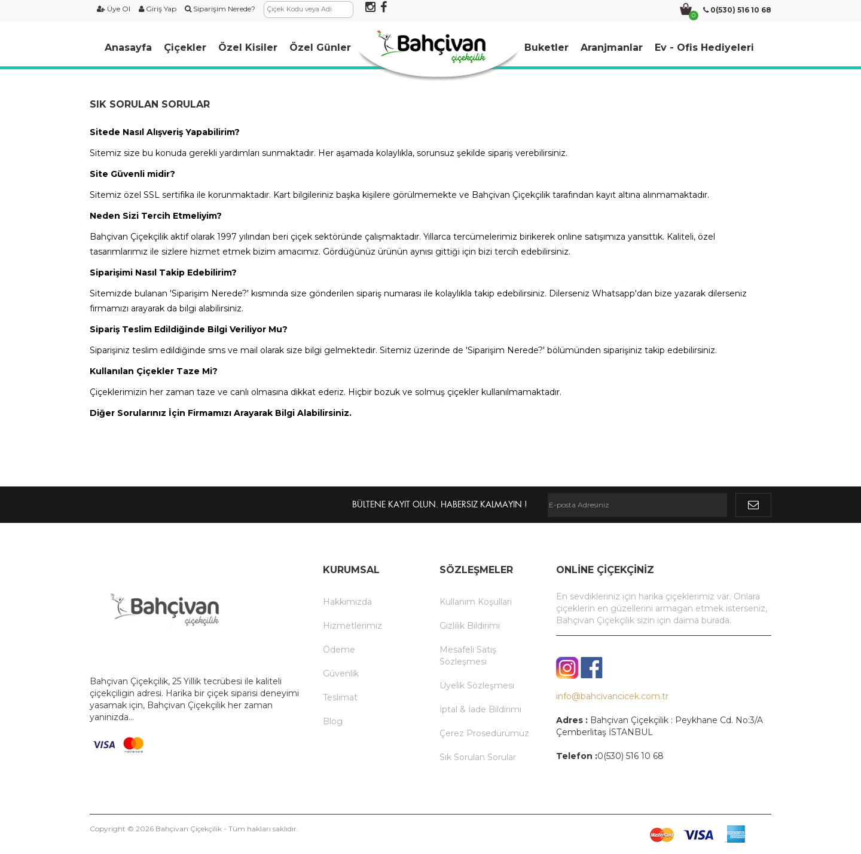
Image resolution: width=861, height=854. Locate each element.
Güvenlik (341, 673)
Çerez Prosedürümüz (484, 733)
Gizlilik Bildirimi (469, 625)
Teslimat (340, 697)
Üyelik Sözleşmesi (476, 685)
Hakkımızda (347, 601)
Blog (333, 721)
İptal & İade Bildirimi (480, 709)
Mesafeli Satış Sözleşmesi (467, 655)
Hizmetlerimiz (352, 625)
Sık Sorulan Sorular (477, 757)
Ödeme (339, 649)
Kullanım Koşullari (475, 601)
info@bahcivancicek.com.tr (612, 696)
